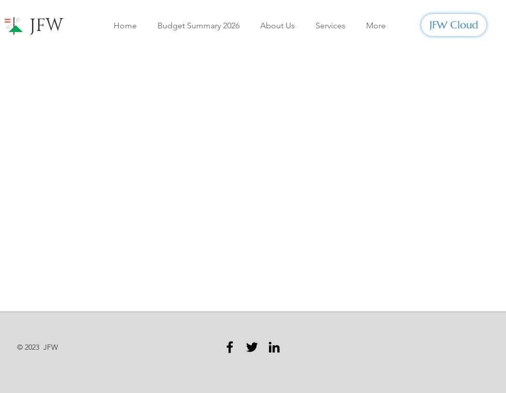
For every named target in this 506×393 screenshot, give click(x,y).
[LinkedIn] (274, 347)
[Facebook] (230, 347)
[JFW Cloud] (453, 25)
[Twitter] (252, 347)
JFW (46, 26)
